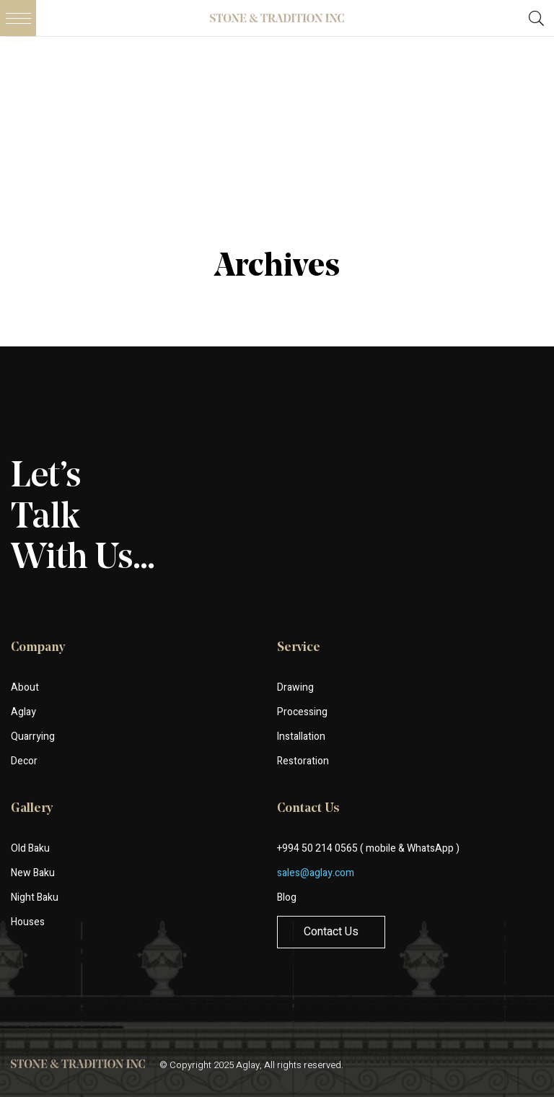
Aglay (23, 712)
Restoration (303, 761)
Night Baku (34, 897)
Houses (28, 922)
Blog (286, 897)
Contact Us (331, 931)
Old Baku (30, 848)
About (25, 687)
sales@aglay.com (315, 872)
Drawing (295, 687)
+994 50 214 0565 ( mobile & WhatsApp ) (368, 848)
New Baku (33, 872)
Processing (302, 712)
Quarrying (33, 736)
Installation (301, 736)
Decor (24, 761)
